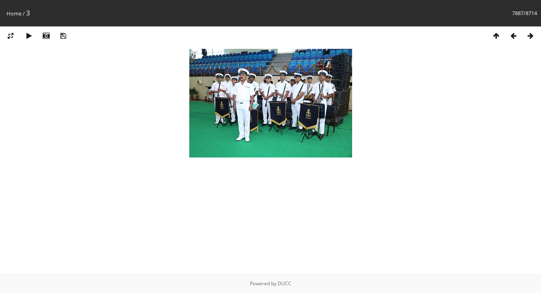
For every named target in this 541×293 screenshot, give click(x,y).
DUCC (284, 283)
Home (14, 13)
